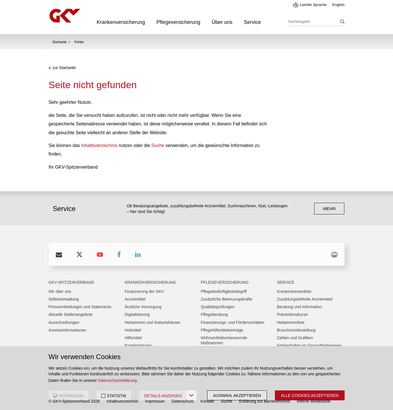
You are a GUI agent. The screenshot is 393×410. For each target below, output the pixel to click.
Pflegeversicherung (178, 22)
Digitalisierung (137, 314)
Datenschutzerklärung (117, 380)
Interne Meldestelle (313, 401)
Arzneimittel (135, 299)
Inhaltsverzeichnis (99, 145)
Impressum (155, 401)
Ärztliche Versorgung (143, 307)
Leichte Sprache (313, 5)
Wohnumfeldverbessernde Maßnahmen (224, 340)
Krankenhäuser (138, 345)
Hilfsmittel (133, 338)
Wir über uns (60, 291)
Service (252, 22)
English (338, 5)
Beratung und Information (299, 307)
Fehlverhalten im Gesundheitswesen (309, 345)
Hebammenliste (290, 322)
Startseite (59, 42)
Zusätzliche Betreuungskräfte (226, 299)
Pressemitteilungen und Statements (80, 307)
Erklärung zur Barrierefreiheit (264, 401)
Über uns (222, 22)
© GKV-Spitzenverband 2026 (74, 401)
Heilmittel (133, 330)
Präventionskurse (292, 314)
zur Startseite (64, 68)
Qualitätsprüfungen (217, 307)
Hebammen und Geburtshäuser (152, 322)
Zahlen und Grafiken (295, 338)
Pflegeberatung (214, 314)
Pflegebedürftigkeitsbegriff (224, 291)
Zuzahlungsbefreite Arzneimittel (304, 299)
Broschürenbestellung (296, 330)
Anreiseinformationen (67, 330)
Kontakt (207, 401)
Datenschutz (183, 401)
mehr (329, 208)
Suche (157, 145)
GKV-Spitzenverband (71, 282)
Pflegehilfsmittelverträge (222, 330)
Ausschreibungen (64, 322)
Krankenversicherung (121, 22)
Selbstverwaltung (64, 299)
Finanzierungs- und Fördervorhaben (232, 322)
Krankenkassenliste (294, 291)
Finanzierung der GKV (144, 291)
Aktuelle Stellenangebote (71, 314)
